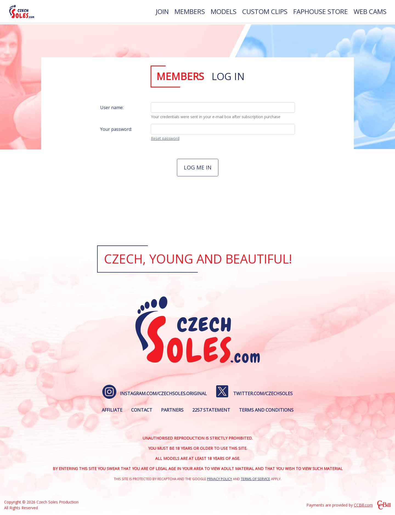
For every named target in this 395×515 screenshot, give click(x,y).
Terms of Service (255, 479)
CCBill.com (363, 505)
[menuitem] (162, 12)
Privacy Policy (219, 479)
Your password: (116, 129)
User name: (111, 107)
